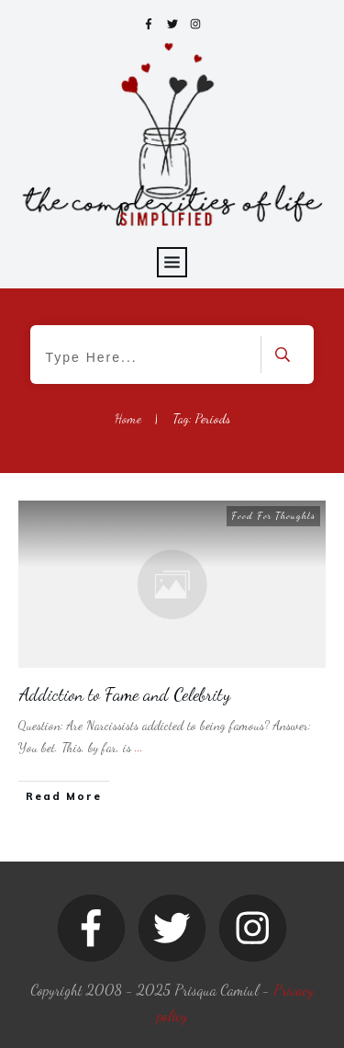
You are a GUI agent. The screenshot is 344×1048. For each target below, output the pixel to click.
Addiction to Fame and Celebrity (124, 694)
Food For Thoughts (273, 516)
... (139, 747)
